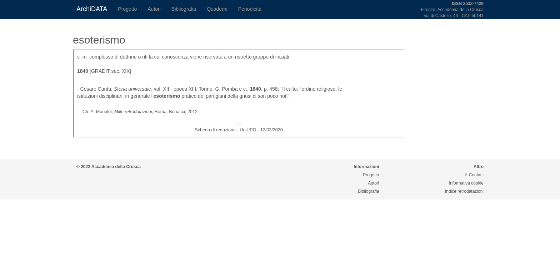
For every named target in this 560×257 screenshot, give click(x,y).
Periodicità (249, 9)
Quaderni (217, 9)
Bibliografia (183, 9)
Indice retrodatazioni (464, 191)
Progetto (127, 9)
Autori (154, 9)
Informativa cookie (466, 183)
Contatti (474, 174)
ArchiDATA (91, 8)
